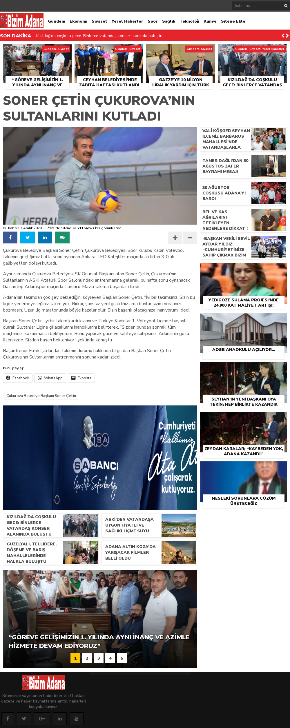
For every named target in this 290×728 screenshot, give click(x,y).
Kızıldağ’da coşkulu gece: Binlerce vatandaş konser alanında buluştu (99, 36)
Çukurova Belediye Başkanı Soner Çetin (41, 395)
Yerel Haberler (127, 21)
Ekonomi (78, 21)
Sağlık (168, 21)
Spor (153, 21)
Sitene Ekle (233, 21)
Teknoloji (189, 21)
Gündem (56, 21)
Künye (210, 21)
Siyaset (99, 21)
